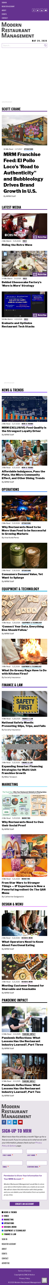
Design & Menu (27, 938)
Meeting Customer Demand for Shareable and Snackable (23, 987)
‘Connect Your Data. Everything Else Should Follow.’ (23, 628)
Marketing (26, 818)
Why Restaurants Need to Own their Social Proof (22, 823)
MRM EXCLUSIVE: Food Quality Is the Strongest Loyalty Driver (24, 429)
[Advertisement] (24, 76)
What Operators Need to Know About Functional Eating (22, 943)
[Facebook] (33, 10)
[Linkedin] (41, 10)
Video (25, 241)
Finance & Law (27, 718)
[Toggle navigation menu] (44, 1280)
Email (5, 1166)
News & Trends (27, 423)
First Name (7, 1155)
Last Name (31, 1155)
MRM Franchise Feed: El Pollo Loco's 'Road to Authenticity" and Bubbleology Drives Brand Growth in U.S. (23, 172)
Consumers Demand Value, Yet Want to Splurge (22, 576)
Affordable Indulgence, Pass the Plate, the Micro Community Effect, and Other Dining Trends (23, 475)
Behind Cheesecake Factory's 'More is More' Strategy (21, 284)
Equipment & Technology (32, 622)
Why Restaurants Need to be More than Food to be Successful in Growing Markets (24, 530)
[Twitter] (37, 10)
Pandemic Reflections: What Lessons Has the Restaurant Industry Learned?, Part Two (21, 1088)
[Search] (45, 45)
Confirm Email (32, 1166)
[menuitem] (4, 2)
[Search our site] (22, 45)
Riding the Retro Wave (17, 245)
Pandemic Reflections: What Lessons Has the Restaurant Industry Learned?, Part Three (22, 1041)
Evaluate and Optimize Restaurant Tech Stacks (18, 324)
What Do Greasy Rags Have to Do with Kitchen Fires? (24, 672)
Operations (28, 149)
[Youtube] (45, 10)
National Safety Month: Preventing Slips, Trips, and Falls (24, 724)
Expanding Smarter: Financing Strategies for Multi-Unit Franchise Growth (22, 770)
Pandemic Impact (29, 1034)
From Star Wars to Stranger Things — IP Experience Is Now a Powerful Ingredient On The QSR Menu (24, 888)
